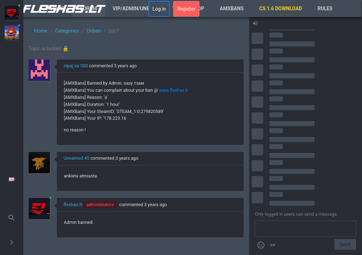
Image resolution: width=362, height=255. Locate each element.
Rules (324, 8)
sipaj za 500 (76, 65)
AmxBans (232, 8)
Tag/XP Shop (188, 8)
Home (58, 8)
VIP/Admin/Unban (135, 8)
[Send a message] (305, 229)
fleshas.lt (73, 204)
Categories (67, 31)
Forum (88, 8)
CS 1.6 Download (280, 8)
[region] (136, 136)
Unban (94, 31)
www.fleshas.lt (173, 90)
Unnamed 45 (76, 158)
